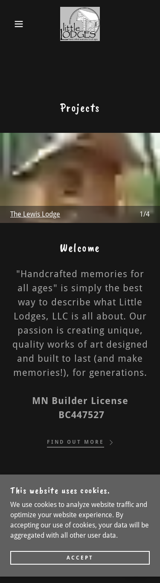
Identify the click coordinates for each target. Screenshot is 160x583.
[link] (80, 24)
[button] (12, 23)
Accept (80, 560)
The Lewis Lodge (35, 214)
